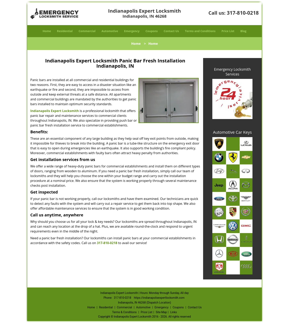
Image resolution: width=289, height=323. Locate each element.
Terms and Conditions (200, 31)
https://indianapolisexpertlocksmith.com (159, 297)
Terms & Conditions (124, 312)
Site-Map (161, 312)
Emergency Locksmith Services (232, 71)
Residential (65, 31)
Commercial (87, 31)
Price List (228, 31)
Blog (243, 31)
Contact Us (171, 31)
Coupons (152, 31)
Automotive (110, 31)
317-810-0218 (243, 12)
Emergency (131, 31)
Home (47, 31)
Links (173, 312)
